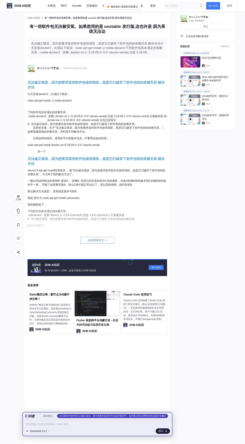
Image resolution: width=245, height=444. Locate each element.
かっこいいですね (198, 16)
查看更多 (226, 46)
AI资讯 (52, 5)
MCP (64, 5)
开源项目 (92, 5)
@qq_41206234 (196, 21)
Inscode (76, 5)
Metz (208, 65)
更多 (153, 5)
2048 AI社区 (34, 18)
